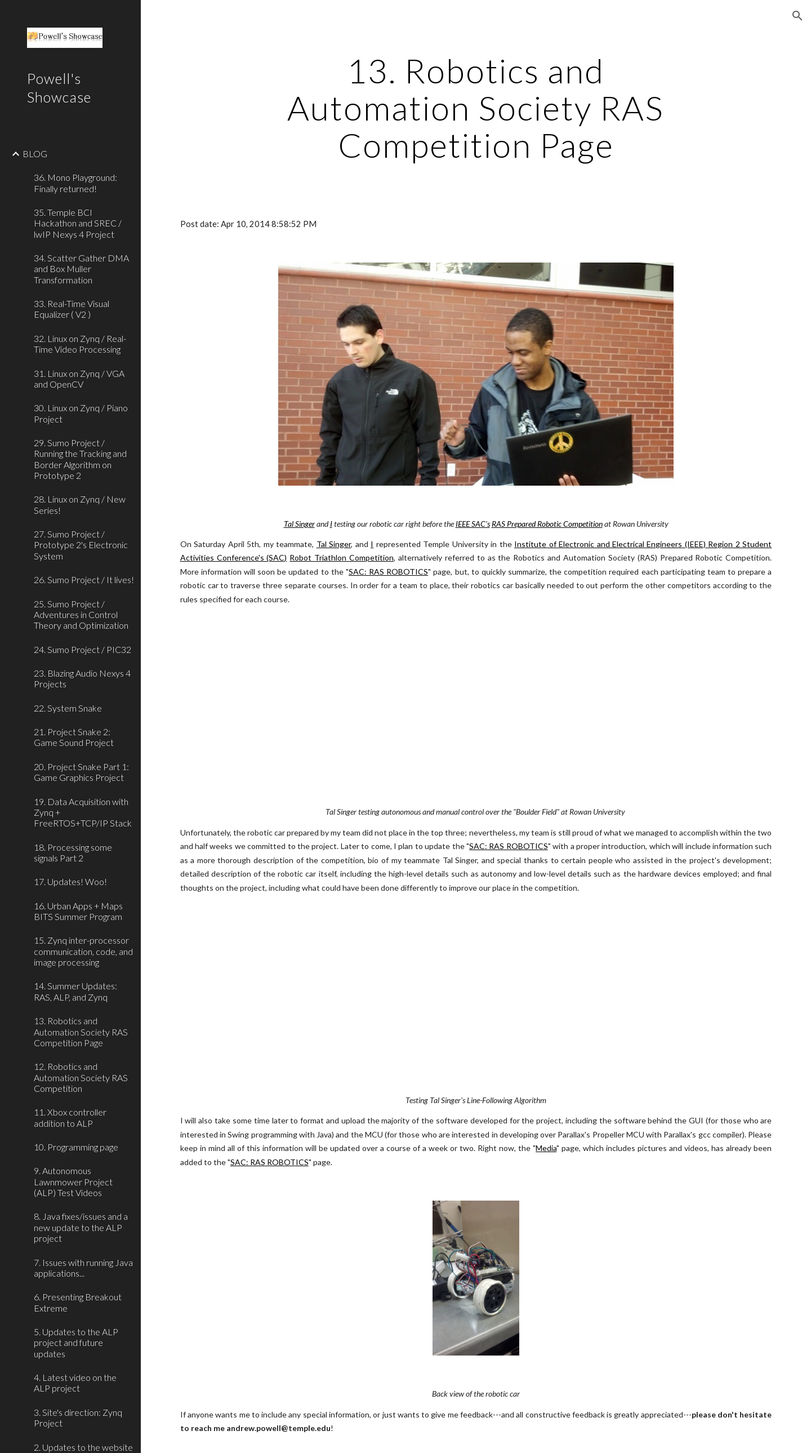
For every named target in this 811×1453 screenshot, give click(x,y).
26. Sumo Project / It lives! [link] (84, 579)
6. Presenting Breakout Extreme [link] (78, 1302)
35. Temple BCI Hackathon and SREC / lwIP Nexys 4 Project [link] (78, 223)
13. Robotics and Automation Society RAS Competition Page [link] (81, 1031)
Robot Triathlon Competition (341, 557)
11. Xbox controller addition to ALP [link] (70, 1117)
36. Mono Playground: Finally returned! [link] (75, 182)
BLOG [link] (35, 153)
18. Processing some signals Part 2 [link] (73, 852)
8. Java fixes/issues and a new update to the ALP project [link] (81, 1227)
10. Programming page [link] (76, 1146)
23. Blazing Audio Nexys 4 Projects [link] (82, 678)
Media (546, 1148)
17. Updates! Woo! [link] (70, 881)
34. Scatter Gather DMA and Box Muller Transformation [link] (81, 268)
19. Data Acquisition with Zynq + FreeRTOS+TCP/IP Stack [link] (83, 812)
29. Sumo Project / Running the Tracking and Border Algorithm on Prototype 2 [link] (80, 459)
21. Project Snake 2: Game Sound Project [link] (74, 737)
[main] (476, 107)
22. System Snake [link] (68, 708)
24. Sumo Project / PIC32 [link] (82, 649)
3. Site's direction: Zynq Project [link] (78, 1417)
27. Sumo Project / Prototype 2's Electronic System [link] (81, 544)
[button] (797, 15)
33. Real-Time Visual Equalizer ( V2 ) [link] (71, 308)
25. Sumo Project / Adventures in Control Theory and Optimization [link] (81, 614)
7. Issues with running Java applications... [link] (83, 1267)
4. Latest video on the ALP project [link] (75, 1382)
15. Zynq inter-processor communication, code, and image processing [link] (83, 951)
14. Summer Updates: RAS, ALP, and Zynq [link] (75, 991)
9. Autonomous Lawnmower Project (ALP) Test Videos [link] (73, 1181)
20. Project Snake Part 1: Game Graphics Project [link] (81, 772)
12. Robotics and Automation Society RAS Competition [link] (81, 1077)
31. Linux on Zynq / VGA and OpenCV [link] (79, 378)
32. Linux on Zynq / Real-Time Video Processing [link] (80, 343)
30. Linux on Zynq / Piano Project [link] (81, 413)
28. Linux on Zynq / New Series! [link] (80, 504)
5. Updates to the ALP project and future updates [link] (76, 1342)
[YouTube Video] (450, 706)
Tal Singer (334, 544)
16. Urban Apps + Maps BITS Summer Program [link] (78, 911)
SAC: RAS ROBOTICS (388, 571)
